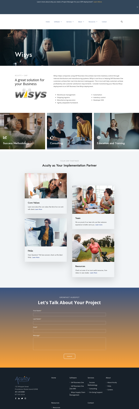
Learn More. (98, 2)
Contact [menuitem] (91, 387)
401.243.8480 (20, 376)
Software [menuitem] (73, 362)
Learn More (38, 194)
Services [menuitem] (91, 362)
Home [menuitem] (53, 362)
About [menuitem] (108, 362)
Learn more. (99, 209)
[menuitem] (77, 367)
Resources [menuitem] (55, 387)
